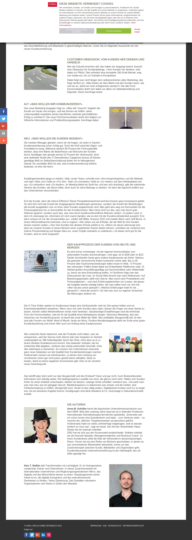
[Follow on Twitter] (32, 535)
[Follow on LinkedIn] (43, 535)
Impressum (95, 526)
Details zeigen (137, 30)
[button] (3, 111)
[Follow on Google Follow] (37, 535)
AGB (104, 526)
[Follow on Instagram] (48, 535)
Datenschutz (114, 526)
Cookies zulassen (114, 31)
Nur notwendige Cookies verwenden (76, 31)
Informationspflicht (133, 526)
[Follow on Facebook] (26, 535)
